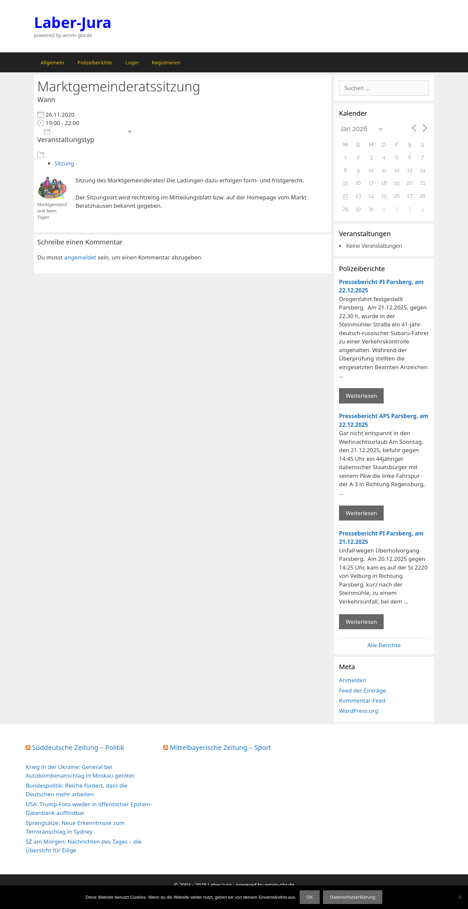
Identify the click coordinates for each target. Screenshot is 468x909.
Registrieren (166, 62)
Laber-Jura (72, 22)
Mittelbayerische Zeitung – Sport (220, 747)
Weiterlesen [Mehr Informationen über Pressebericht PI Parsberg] (361, 395)
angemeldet (80, 257)
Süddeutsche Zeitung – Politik (78, 747)
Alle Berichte (384, 645)
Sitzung (64, 163)
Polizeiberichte (95, 62)
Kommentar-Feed (362, 700)
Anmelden (352, 680)
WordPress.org (358, 711)
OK (310, 897)
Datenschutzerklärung (352, 897)
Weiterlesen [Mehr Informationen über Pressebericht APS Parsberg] (361, 513)
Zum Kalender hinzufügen (84, 131)
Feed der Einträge (362, 690)
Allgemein (52, 62)
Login (131, 62)
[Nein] (459, 897)
